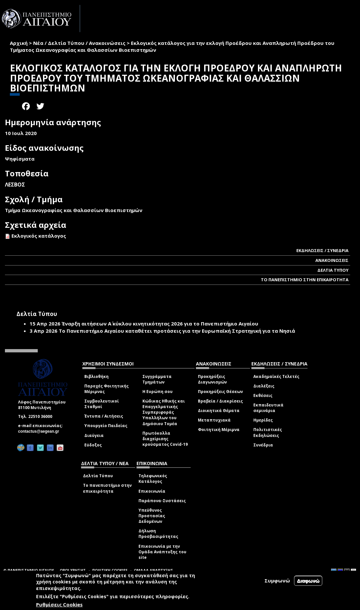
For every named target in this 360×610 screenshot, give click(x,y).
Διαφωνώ (308, 580)
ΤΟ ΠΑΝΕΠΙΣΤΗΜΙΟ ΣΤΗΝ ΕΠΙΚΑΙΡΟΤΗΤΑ (305, 280)
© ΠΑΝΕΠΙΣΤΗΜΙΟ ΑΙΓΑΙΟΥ (28, 570)
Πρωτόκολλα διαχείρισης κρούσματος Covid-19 (165, 438)
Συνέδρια (263, 445)
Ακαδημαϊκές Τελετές (276, 376)
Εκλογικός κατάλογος (38, 235)
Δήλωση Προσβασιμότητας (158, 533)
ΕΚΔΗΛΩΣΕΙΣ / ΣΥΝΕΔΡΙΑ (322, 250)
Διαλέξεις (263, 386)
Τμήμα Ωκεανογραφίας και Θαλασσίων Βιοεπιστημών (73, 210)
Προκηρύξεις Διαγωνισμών (212, 379)
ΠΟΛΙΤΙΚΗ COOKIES (110, 570)
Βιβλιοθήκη (96, 376)
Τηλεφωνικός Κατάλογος (152, 478)
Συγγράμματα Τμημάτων (157, 379)
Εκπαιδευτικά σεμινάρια (268, 407)
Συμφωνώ (277, 580)
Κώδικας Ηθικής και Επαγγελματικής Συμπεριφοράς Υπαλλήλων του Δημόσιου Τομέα (163, 412)
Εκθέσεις (262, 395)
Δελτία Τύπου (98, 476)
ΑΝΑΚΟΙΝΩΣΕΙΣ (332, 260)
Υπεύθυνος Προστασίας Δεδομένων (151, 515)
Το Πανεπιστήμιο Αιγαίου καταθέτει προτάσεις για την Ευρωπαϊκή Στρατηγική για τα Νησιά (177, 330)
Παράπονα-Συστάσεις (162, 500)
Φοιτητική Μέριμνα (219, 429)
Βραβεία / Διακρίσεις (220, 401)
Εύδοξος (93, 445)
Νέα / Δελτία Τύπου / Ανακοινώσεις (79, 43)
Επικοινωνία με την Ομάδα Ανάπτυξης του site (162, 551)
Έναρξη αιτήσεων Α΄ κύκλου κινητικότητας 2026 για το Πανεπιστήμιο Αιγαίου (160, 323)
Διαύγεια (94, 435)
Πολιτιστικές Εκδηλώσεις (267, 432)
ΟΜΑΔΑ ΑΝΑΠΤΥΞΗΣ (153, 570)
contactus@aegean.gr (40, 431)
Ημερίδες (263, 420)
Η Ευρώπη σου (157, 391)
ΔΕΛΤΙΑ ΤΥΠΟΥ (333, 270)
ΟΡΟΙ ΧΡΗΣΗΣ (73, 570)
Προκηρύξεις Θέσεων (220, 391)
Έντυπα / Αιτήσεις (103, 416)
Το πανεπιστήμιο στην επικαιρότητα (107, 488)
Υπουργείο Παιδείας (105, 425)
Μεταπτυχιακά (214, 420)
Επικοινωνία (151, 491)
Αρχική (19, 43)
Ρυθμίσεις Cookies (59, 604)
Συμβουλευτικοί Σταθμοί (101, 403)
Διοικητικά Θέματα (219, 410)
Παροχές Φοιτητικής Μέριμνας (106, 388)
